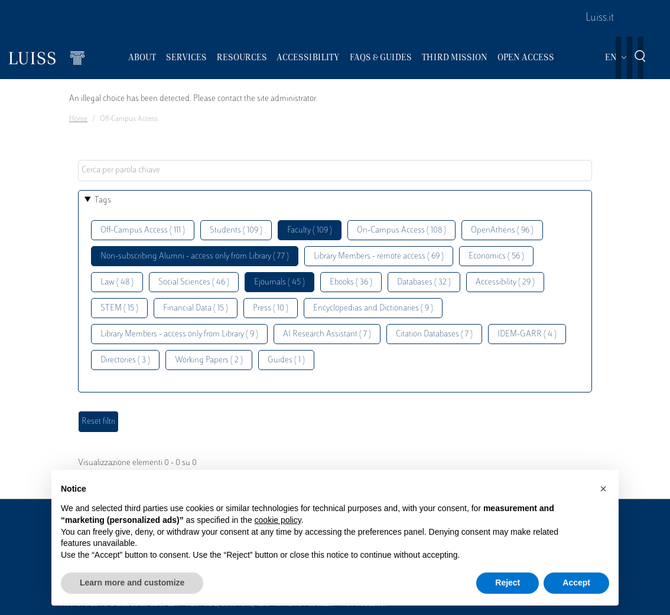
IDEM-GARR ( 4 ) (527, 334)
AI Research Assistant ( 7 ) (327, 334)
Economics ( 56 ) (496, 256)
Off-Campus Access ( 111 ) (142, 230)
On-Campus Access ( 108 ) (401, 230)
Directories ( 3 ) (125, 360)
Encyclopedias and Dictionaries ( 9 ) (373, 308)
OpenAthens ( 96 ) (502, 230)
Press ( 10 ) (270, 308)
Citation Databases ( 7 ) (434, 334)
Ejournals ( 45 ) (279, 282)
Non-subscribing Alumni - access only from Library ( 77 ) (194, 256)
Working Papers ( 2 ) (209, 360)
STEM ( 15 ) (119, 308)
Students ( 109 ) (236, 230)
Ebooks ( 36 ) (351, 282)
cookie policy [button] (278, 520)
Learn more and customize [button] (132, 582)
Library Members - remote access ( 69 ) (379, 256)
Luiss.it (600, 18)
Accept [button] (576, 582)
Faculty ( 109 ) (309, 230)
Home (78, 119)
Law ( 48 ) (117, 282)
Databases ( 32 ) (424, 282)
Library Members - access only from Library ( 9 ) (179, 334)
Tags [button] (103, 200)
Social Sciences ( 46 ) (193, 282)
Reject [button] (507, 582)
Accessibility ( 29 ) (505, 282)
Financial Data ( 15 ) (195, 308)
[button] (603, 488)
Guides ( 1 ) (286, 360)
